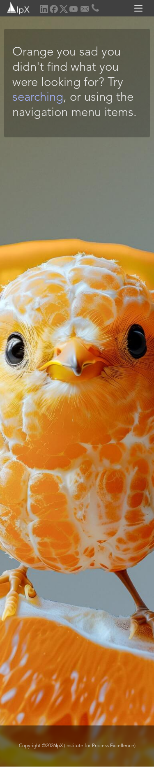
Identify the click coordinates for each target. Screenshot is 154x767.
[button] (139, 8)
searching (37, 98)
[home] (15, 7)
